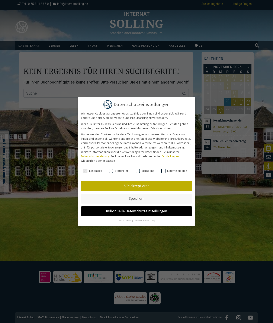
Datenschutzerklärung (95, 156)
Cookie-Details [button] (125, 220)
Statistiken (119, 171)
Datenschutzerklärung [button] (144, 220)
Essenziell (92, 171)
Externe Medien (174, 171)
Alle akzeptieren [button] (136, 186)
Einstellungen (170, 156)
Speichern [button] (136, 198)
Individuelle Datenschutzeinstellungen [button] (136, 211)
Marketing (145, 171)
